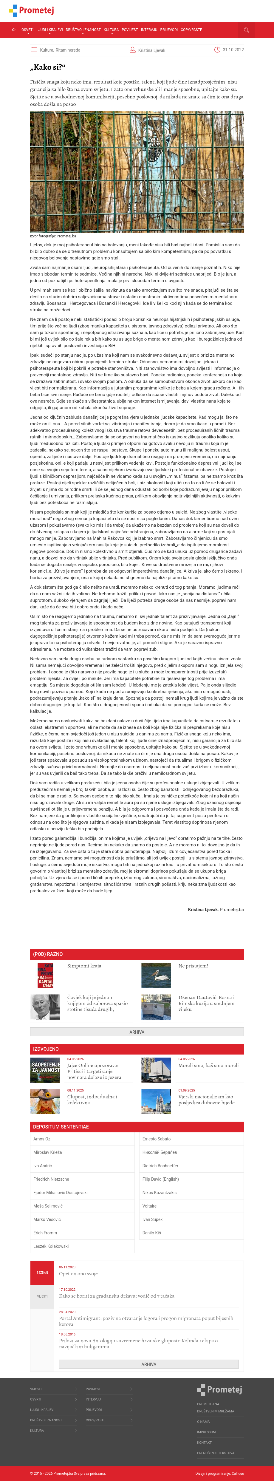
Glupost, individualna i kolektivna (92, 1099)
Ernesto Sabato (157, 1139)
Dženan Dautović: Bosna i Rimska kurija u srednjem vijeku (207, 1003)
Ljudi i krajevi (49, 31)
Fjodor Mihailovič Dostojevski (60, 1192)
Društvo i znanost (83, 31)
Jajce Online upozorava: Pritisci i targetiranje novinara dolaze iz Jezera (94, 1071)
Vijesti (42, 1296)
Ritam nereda (68, 50)
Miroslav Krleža (47, 1152)
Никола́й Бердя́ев (160, 1152)
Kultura (111, 31)
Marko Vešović (47, 1219)
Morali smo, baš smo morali (209, 1065)
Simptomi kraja (84, 965)
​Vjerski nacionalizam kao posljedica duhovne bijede (207, 1099)
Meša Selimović (48, 1206)
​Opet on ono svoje (78, 1273)
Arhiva (137, 1032)
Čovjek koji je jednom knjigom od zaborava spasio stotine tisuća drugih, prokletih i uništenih (97, 1006)
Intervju (149, 30)
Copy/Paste (191, 30)
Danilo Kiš (152, 1232)
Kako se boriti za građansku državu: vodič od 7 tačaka (116, 1295)
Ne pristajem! (193, 965)
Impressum (206, 1432)
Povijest (130, 30)
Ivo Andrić (42, 1165)
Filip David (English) (161, 1179)
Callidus (237, 1473)
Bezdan (42, 1272)
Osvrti (27, 31)
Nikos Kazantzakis (160, 1192)
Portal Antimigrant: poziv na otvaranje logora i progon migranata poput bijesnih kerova (146, 1321)
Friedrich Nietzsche (51, 1179)
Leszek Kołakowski (51, 1246)
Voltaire (150, 1206)
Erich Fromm (45, 1232)
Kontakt (204, 1443)
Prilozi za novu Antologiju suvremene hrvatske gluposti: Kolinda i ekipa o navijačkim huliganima (138, 1343)
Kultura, (47, 50)
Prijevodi (169, 30)
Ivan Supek (153, 1219)
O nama (203, 1422)
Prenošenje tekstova (215, 1453)
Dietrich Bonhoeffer (161, 1165)
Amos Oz (41, 1139)
